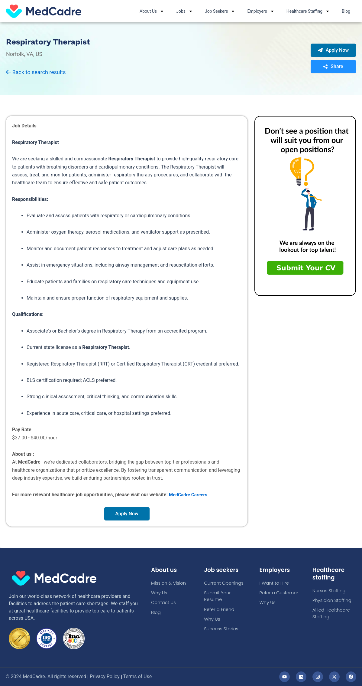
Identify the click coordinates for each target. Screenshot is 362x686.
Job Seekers (220, 11)
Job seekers (222, 570)
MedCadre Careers (189, 495)
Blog (346, 11)
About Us (152, 11)
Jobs (184, 11)
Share (333, 67)
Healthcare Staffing (308, 11)
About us (165, 570)
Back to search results (36, 72)
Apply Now (333, 50)
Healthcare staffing (329, 573)
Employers (260, 11)
